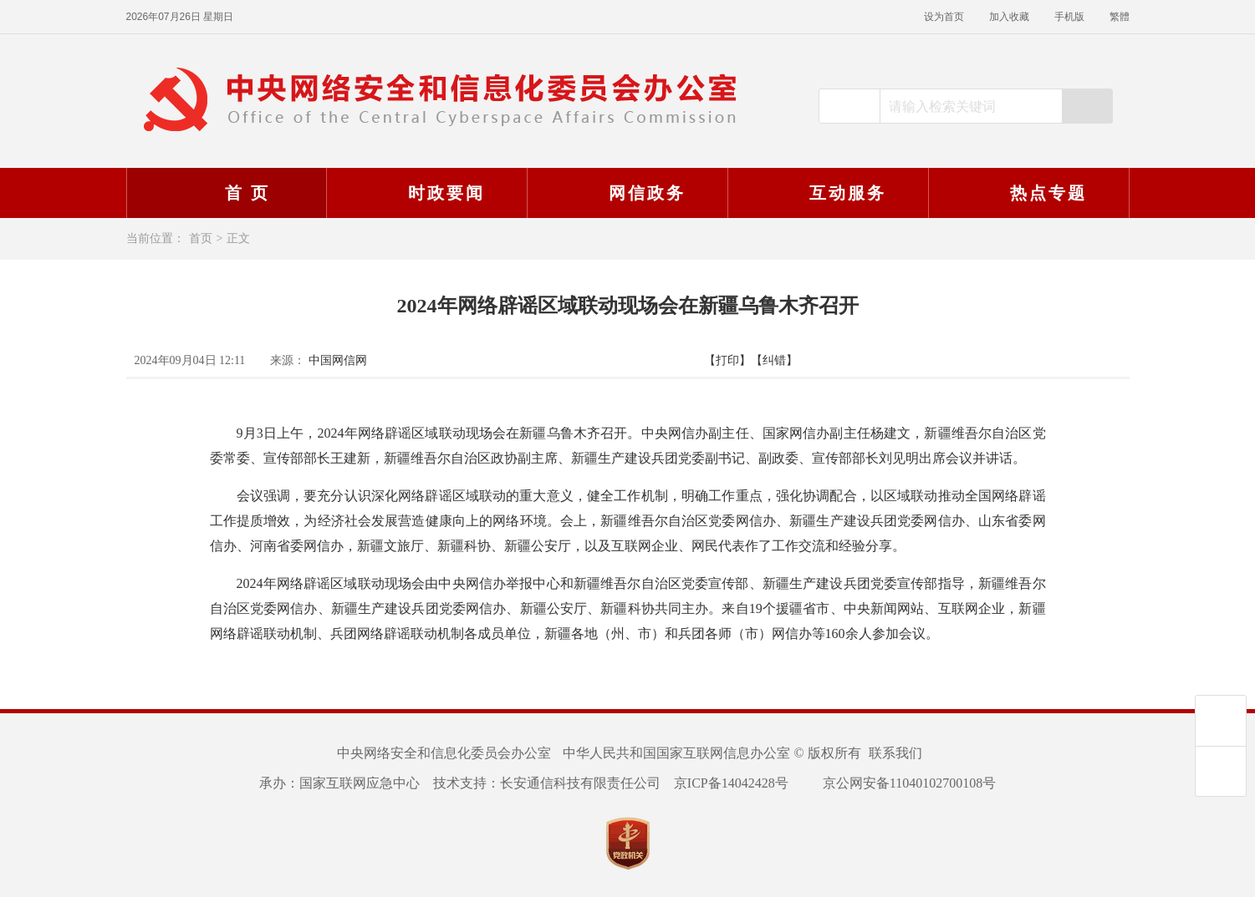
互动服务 (826, 193)
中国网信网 (338, 360)
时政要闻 (425, 193)
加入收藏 (1009, 17)
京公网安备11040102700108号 (899, 783)
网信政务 (625, 193)
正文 (238, 238)
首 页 (225, 193)
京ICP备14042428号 (731, 783)
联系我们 (895, 753)
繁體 (1120, 17)
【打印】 (727, 360)
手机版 (1069, 17)
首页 (200, 238)
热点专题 (1027, 193)
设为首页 (944, 17)
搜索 (1087, 106)
